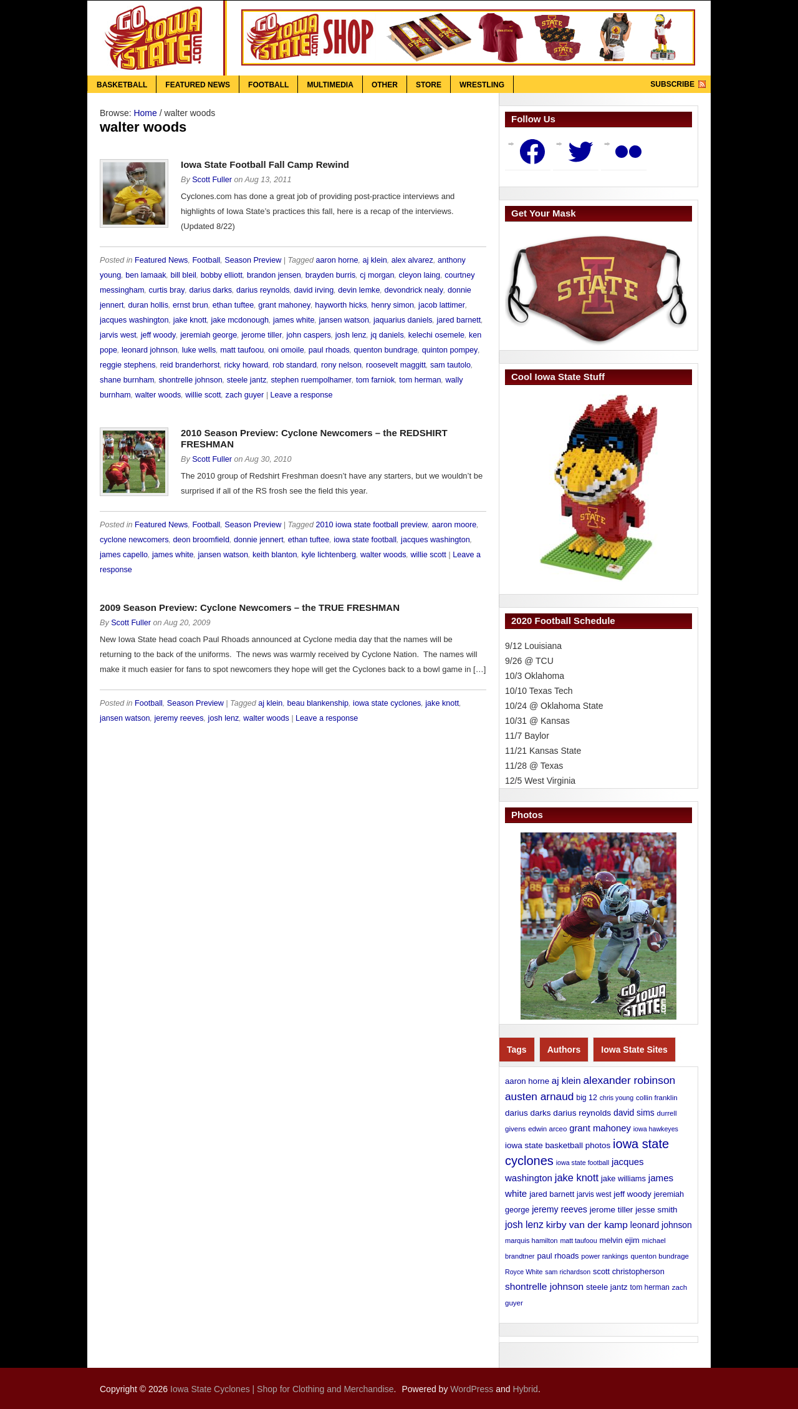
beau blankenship (318, 703)
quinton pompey (450, 350)
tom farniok (375, 380)
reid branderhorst (190, 365)
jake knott (190, 320)
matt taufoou (242, 350)
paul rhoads (329, 350)
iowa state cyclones (387, 703)
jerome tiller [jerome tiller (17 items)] (611, 1209)
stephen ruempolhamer (311, 380)
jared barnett (458, 320)
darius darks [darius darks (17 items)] (527, 1113)
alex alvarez (412, 260)
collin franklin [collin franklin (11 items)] (657, 1097)
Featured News (197, 84)
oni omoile (286, 350)
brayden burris (330, 275)
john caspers (308, 335)
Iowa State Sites (634, 1050)
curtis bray (166, 290)
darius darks (211, 290)
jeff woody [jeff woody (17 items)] (632, 1194)
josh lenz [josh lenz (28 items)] (524, 1224)
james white (294, 320)
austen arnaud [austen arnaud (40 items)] (539, 1096)
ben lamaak (145, 275)
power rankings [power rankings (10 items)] (604, 1256)
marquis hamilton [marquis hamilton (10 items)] (531, 1240)
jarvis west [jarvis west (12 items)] (594, 1194)
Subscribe (672, 84)
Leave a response (302, 395)
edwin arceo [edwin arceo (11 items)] (547, 1129)
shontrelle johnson (191, 380)
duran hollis (148, 305)
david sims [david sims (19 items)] (634, 1113)
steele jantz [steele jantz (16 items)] (607, 1287)
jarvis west (118, 335)
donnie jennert (259, 539)
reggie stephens (128, 365)
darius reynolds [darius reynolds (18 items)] (582, 1113)
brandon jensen (274, 275)
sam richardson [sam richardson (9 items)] (567, 1271)
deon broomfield (201, 539)
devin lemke (359, 290)
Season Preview (252, 260)
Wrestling (481, 84)
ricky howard (246, 365)
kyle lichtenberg (328, 554)
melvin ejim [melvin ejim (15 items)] (620, 1240)
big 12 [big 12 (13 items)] (586, 1097)
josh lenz (351, 335)
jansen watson (344, 320)
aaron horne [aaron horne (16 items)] (527, 1081)
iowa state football (365, 539)
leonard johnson (150, 350)
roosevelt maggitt (396, 365)
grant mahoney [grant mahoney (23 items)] (600, 1128)
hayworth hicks (341, 305)
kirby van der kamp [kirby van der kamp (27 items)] (587, 1224)
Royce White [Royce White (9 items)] (523, 1271)
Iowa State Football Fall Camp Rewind (265, 164)
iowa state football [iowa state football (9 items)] (582, 1162)
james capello (124, 554)
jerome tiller (261, 335)
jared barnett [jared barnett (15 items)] (551, 1194)
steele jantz (247, 380)
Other (385, 84)
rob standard (294, 365)
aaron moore (454, 524)
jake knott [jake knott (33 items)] (576, 1177)
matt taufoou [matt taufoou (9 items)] (578, 1240)
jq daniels (387, 335)
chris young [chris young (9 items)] (617, 1097)
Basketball (122, 84)
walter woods (158, 395)
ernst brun (190, 305)
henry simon (392, 305)
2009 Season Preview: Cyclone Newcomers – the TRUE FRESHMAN (250, 607)
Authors (564, 1050)
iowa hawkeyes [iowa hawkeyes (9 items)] (655, 1129)
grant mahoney (284, 305)
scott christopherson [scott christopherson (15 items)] (629, 1271)
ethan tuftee (233, 305)
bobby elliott (222, 275)
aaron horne (337, 260)
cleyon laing (420, 275)
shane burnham (127, 380)
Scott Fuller (212, 179)
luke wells (199, 350)
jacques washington (134, 320)
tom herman (420, 380)
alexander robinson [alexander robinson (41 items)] (629, 1080)
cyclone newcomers (134, 539)
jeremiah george (208, 335)
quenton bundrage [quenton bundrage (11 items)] (659, 1256)
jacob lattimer (441, 305)
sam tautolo (450, 365)
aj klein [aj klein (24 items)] (566, 1080)
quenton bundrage (386, 350)
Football (268, 84)
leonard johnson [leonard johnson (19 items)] (661, 1225)
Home (144, 113)
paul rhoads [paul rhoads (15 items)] (558, 1255)
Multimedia (330, 84)
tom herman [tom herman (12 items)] (650, 1287)
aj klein (375, 260)
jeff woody (158, 335)
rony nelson (341, 365)
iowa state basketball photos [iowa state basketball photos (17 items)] (557, 1145)
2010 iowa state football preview (372, 524)
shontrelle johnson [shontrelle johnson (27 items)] (544, 1286)
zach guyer (245, 395)
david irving (314, 290)
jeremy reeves (179, 718)
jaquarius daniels (403, 320)
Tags (517, 1050)
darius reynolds (262, 290)
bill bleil (183, 275)
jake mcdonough (240, 320)
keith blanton (274, 554)
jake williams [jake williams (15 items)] (623, 1178)
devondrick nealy (413, 290)
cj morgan (377, 275)
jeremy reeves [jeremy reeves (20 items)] (559, 1209)
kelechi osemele (436, 335)
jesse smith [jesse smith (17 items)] (656, 1209)
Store (428, 84)
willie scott (203, 395)
